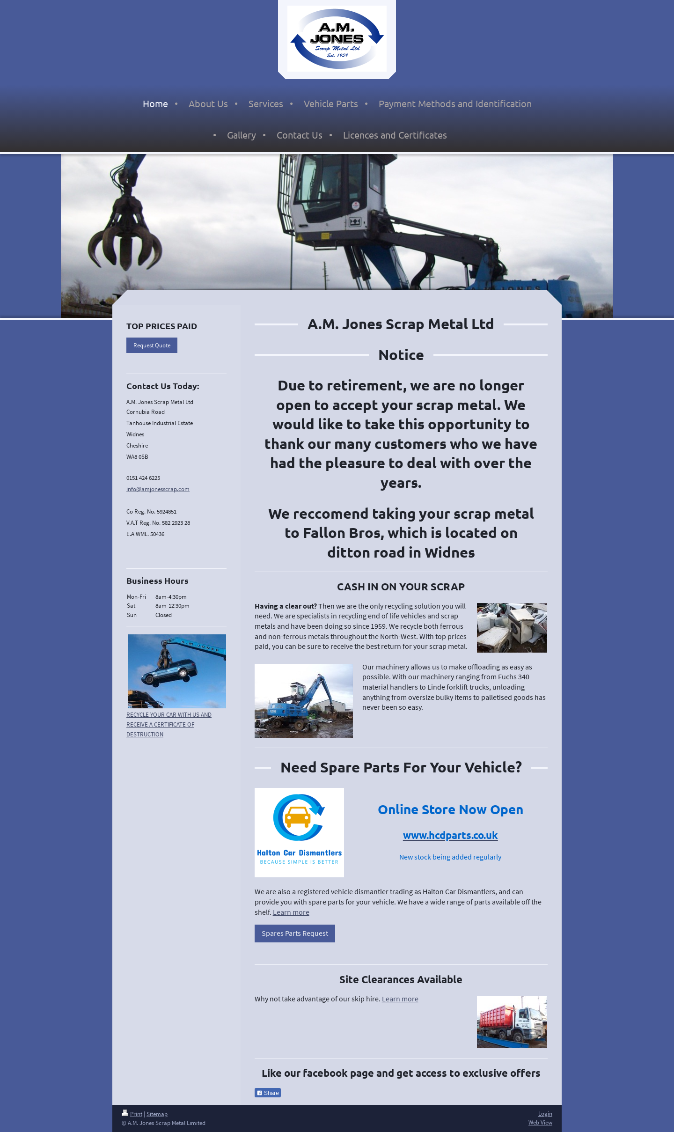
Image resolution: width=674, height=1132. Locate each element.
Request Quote (151, 345)
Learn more (291, 912)
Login (545, 1113)
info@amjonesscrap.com (158, 489)
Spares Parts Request (295, 933)
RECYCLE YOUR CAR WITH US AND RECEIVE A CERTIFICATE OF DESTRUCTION (169, 724)
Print (132, 1114)
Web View (540, 1122)
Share (267, 1093)
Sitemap (157, 1114)
